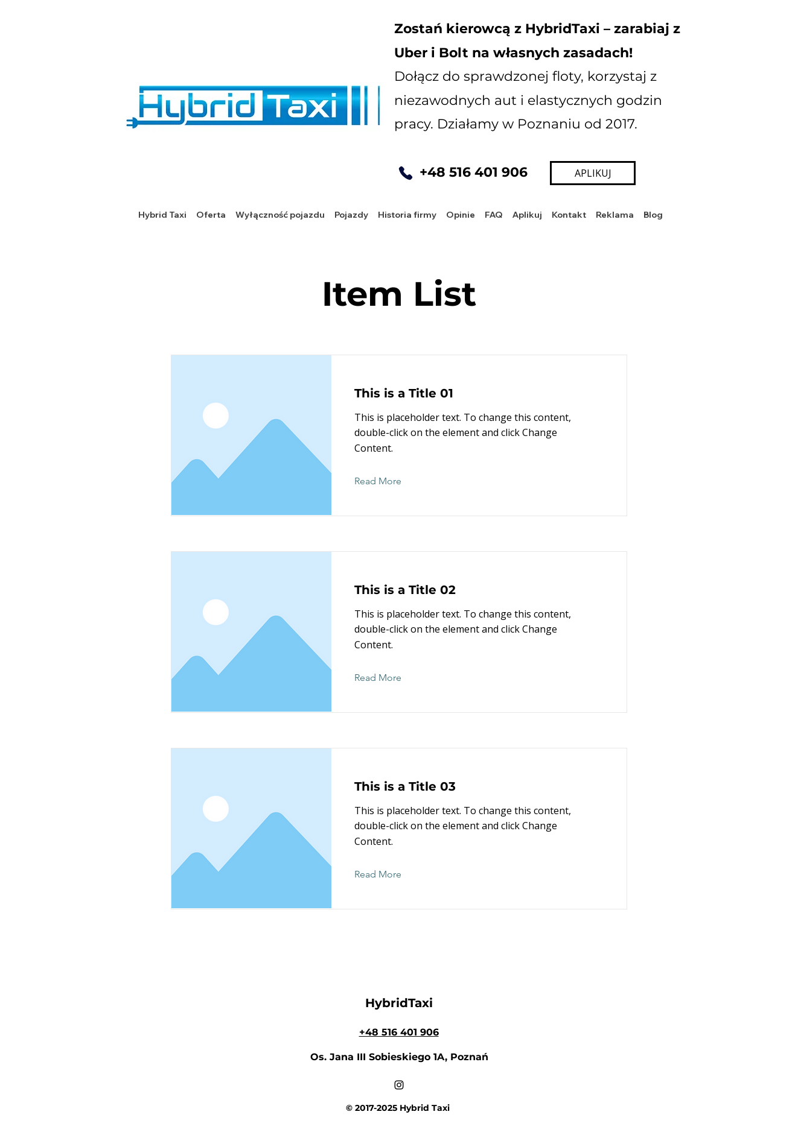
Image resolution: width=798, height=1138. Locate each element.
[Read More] (387, 482)
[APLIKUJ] (593, 173)
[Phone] (405, 173)
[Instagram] (399, 1085)
